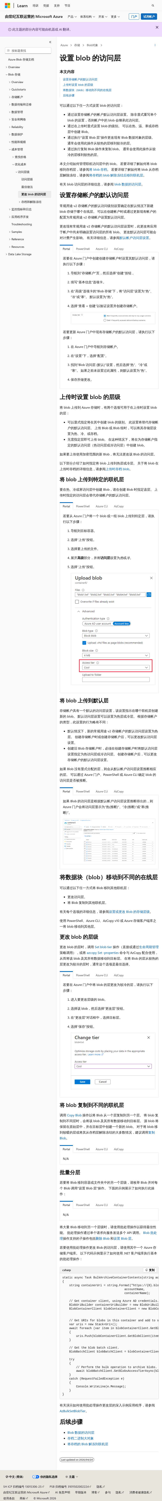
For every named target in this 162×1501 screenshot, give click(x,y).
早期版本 (81, 1492)
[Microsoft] (7, 5)
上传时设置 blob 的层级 (78, 85)
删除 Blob (103, 1238)
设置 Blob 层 (122, 1238)
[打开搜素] (153, 5)
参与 (108, 1492)
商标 (22, 1498)
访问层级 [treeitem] (27, 179)
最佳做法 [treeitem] (27, 187)
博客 (94, 1492)
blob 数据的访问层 (127, 184)
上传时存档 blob (117, 469)
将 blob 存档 (98, 169)
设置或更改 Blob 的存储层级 (129, 911)
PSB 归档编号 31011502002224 (69, 1486)
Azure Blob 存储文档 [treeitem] (21, 59)
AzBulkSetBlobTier (73, 1411)
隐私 (99, 1486)
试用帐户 (149, 16)
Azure (64, 45)
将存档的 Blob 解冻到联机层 (87, 1444)
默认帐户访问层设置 (134, 237)
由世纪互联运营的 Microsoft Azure (25, 1492)
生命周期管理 (149, 947)
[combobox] (28, 50)
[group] (109, 1336)
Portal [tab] (66, 249)
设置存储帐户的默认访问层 (80, 79)
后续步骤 (68, 95)
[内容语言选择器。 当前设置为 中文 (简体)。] (14, 1477)
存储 (77, 45)
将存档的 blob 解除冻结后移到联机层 (116, 175)
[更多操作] (155, 45)
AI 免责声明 (62, 1492)
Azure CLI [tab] (102, 249)
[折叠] (50, 42)
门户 (134, 16)
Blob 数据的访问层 (80, 1432)
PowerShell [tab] (83, 249)
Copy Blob (74, 1115)
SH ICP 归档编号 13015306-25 (22, 1486)
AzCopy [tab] (119, 249)
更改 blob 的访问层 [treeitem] (33, 194)
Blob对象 (92, 45)
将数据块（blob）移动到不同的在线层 (87, 90)
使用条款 (9, 1498)
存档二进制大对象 (80, 1438)
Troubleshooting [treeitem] (21, 224)
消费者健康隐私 (139, 1492)
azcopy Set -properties (103, 952)
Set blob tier (103, 947)
